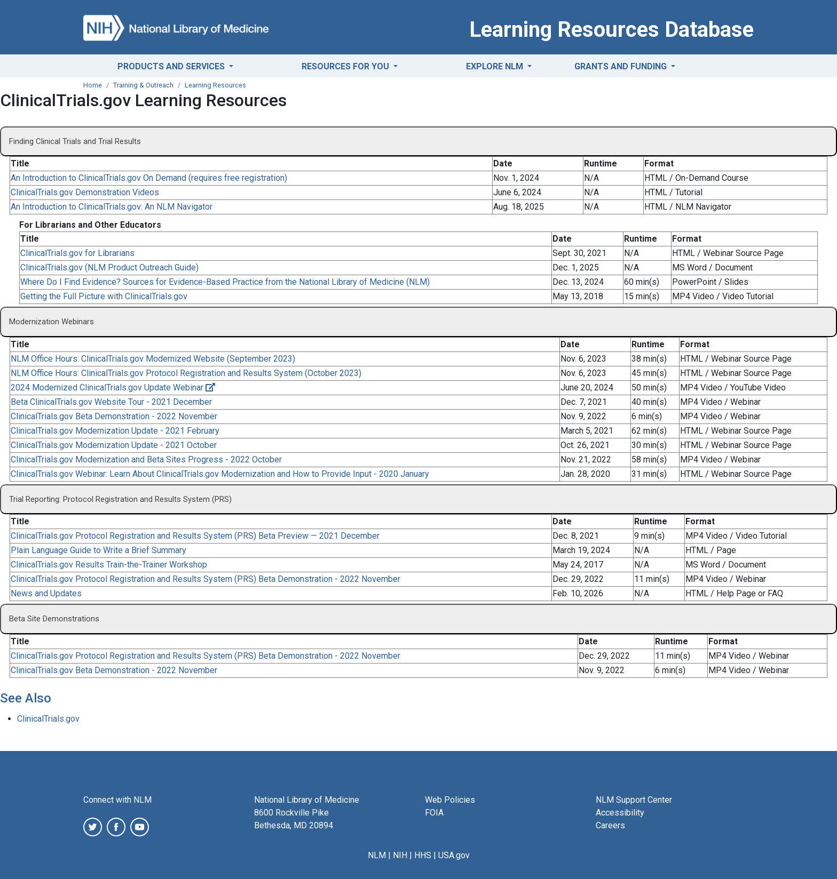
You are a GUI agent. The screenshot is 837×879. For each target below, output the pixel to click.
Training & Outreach (143, 85)
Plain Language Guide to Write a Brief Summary (98, 550)
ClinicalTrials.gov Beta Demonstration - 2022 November (114, 416)
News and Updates (46, 593)
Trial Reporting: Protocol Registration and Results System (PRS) (120, 499)
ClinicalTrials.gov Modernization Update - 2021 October (114, 445)
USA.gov (454, 855)
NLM (377, 855)
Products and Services (172, 66)
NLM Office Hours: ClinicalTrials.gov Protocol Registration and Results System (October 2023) (186, 373)
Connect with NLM (117, 800)
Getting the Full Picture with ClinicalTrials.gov (103, 296)
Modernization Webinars (51, 321)
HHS (422, 855)
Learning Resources (215, 85)
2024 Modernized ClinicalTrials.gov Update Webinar (113, 387)
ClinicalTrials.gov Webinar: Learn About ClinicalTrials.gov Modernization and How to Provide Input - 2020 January (220, 474)
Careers (610, 825)
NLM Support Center (634, 800)
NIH (400, 855)
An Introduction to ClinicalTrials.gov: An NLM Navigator (111, 207)
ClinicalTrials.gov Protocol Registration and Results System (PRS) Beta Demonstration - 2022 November (205, 579)
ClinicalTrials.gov (48, 719)
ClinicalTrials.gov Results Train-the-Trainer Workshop (109, 565)
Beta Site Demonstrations (54, 619)
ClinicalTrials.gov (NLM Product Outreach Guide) (109, 267)
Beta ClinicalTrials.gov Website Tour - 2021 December (111, 402)
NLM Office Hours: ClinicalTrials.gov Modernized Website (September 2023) (153, 359)
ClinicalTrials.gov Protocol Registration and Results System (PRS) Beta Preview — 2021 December (195, 536)
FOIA (434, 813)
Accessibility (620, 813)
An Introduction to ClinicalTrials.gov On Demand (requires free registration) (149, 178)
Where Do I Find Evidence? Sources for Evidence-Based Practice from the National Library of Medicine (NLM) (225, 282)
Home (92, 85)
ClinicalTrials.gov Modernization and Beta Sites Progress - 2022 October (146, 459)
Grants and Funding (621, 66)
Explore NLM (495, 66)
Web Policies (450, 800)
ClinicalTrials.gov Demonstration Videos (85, 192)
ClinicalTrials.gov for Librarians (77, 253)
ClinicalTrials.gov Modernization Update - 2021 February (115, 431)
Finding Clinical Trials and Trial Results (75, 141)
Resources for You (346, 66)
